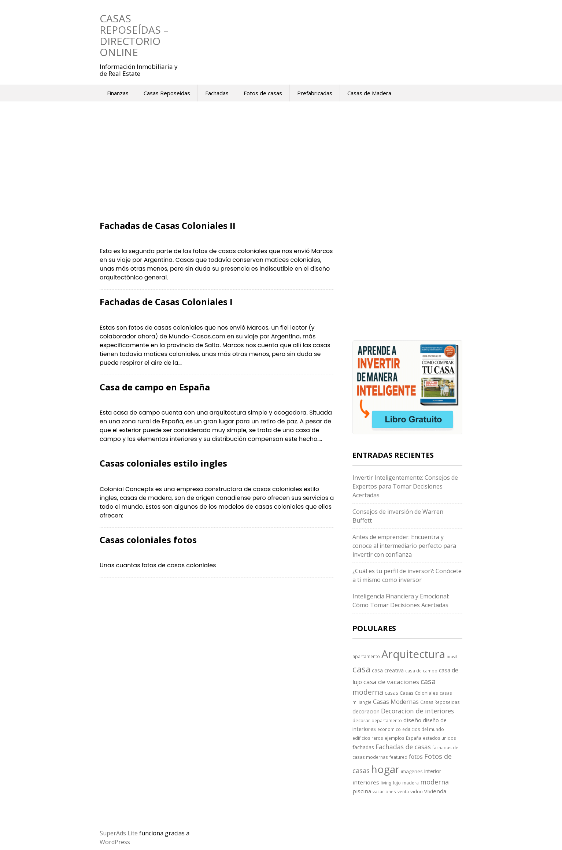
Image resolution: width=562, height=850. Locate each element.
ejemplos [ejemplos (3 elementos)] (394, 738)
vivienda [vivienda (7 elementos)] (435, 791)
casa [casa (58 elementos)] (361, 669)
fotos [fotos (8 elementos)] (416, 757)
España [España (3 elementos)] (413, 738)
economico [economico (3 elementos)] (389, 729)
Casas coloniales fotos (148, 540)
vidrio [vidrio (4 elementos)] (416, 791)
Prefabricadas (314, 93)
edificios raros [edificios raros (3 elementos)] (367, 738)
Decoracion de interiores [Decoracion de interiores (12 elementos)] (417, 710)
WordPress (115, 842)
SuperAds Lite (119, 833)
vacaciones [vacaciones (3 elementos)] (384, 791)
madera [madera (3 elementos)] (410, 783)
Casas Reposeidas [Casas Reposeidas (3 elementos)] (440, 702)
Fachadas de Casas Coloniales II (168, 225)
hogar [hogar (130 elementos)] (385, 769)
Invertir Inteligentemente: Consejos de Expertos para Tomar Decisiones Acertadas (405, 486)
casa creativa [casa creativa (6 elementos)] (388, 670)
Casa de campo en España (155, 387)
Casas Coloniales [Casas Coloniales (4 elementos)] (419, 693)
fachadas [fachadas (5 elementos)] (363, 747)
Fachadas (217, 93)
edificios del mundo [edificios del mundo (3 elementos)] (423, 729)
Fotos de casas (263, 93)
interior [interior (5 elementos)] (432, 771)
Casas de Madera (369, 93)
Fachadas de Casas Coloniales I (166, 302)
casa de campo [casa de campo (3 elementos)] (421, 670)
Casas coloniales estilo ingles (163, 463)
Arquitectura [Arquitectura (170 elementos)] (413, 654)
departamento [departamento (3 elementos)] (386, 720)
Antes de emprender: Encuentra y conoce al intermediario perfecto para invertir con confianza (404, 545)
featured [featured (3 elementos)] (398, 757)
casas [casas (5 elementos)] (391, 692)
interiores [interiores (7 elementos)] (365, 782)
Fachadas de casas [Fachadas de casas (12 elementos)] (403, 746)
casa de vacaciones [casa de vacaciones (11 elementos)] (391, 682)
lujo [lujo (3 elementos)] (397, 783)
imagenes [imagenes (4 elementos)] (412, 771)
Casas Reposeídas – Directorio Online (134, 35)
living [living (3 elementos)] (386, 783)
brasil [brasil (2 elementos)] (452, 656)
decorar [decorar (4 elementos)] (361, 720)
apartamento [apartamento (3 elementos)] (366, 656)
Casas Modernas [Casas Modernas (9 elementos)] (396, 702)
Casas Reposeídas (167, 93)
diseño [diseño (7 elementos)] (412, 720)
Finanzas (118, 93)
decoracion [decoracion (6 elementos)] (366, 711)
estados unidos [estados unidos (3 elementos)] (439, 738)
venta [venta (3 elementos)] (403, 791)
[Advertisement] (217, 166)
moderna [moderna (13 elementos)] (434, 781)
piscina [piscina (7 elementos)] (361, 791)
